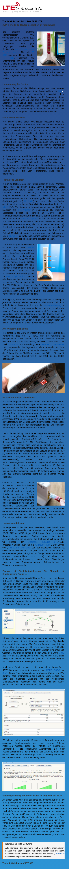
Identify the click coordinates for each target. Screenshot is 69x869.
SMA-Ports (13, 344)
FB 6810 (8, 58)
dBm (36, 647)
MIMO (5, 207)
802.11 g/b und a (15, 276)
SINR (4, 673)
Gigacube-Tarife (42, 545)
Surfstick (13, 236)
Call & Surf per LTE (19, 547)
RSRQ (57, 670)
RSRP (49, 670)
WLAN (31, 247)
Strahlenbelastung (52, 305)
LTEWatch (59, 854)
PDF (60, 91)
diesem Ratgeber (29, 218)
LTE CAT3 (28, 201)
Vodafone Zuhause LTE (43, 542)
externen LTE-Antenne (53, 344)
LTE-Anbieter (24, 210)
